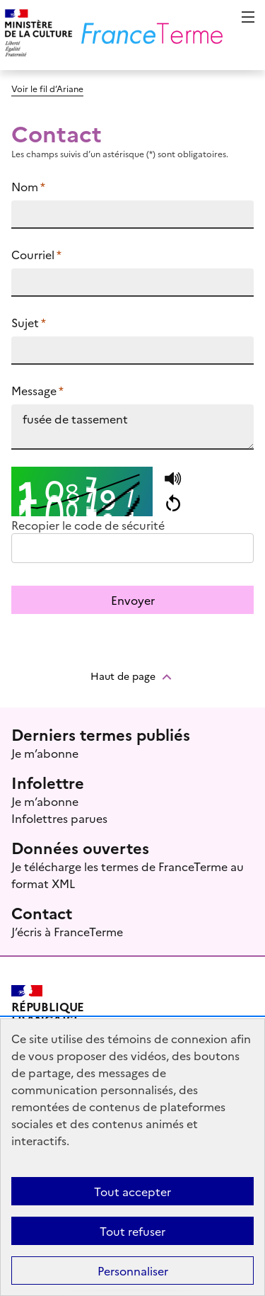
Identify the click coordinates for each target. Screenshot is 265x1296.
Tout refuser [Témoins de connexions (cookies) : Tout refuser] (132, 1231)
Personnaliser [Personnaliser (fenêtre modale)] (133, 1270)
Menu (248, 17)
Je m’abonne (44, 753)
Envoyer (133, 600)
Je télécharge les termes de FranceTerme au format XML (127, 874)
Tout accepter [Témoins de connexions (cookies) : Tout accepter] (132, 1191)
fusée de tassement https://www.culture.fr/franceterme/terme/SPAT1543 (132, 427)
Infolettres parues (59, 818)
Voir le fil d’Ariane (47, 88)
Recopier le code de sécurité (88, 525)
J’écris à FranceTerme (67, 931)
